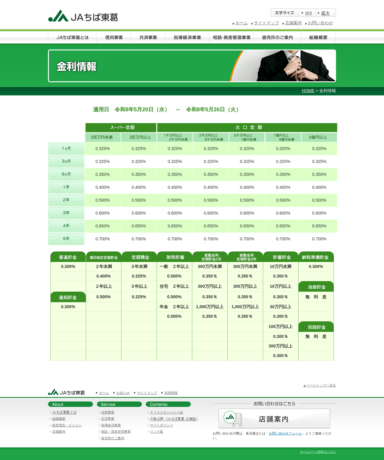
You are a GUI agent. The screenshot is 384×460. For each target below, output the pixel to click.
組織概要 (58, 418)
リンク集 (156, 431)
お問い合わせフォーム (285, 433)
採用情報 (171, 393)
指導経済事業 (111, 425)
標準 (308, 13)
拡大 (325, 13)
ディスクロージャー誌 (166, 412)
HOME (308, 90)
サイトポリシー (161, 425)
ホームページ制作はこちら (318, 451)
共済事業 (107, 418)
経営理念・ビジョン (67, 425)
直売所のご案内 (112, 438)
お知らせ (123, 393)
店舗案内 (293, 22)
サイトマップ (266, 22)
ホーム (241, 22)
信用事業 (107, 412)
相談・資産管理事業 (116, 431)
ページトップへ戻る (321, 385)
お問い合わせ (320, 22)
